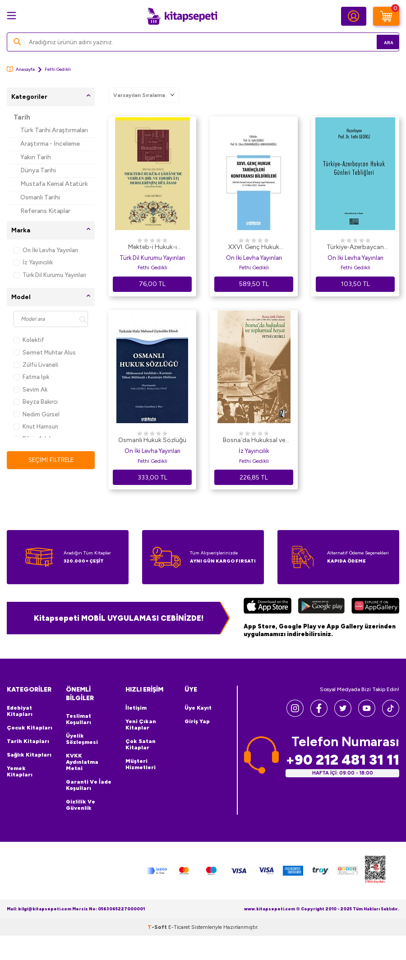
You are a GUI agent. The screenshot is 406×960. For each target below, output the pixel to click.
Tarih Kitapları (28, 741)
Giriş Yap (197, 721)
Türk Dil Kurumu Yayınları (50, 275)
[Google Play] (321, 607)
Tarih (22, 117)
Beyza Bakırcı (36, 401)
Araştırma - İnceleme (50, 144)
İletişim (136, 708)
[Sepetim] (386, 16)
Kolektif (29, 340)
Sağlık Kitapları (29, 755)
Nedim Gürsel (37, 414)
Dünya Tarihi (38, 170)
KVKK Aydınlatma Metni (82, 761)
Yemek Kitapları (19, 771)
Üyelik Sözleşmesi (82, 739)
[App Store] (267, 607)
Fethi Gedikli (152, 267)
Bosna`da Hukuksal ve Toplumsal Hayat (254, 440)
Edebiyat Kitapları (19, 711)
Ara (379, 42)
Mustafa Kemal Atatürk (54, 184)
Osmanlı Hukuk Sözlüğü (152, 440)
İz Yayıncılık (33, 262)
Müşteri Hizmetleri (140, 764)
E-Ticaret (179, 927)
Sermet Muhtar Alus (45, 352)
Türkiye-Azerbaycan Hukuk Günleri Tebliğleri (355, 247)
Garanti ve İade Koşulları (88, 785)
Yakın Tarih (35, 157)
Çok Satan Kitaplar (140, 744)
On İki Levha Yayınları (46, 250)
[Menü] (11, 15)
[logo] (181, 16)
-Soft (158, 927)
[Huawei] (375, 607)
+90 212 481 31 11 (342, 759)
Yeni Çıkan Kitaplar (140, 724)
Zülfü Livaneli (36, 364)
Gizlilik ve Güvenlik (80, 804)
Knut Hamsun (36, 426)
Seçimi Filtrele (51, 460)
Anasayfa (21, 69)
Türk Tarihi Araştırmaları (54, 130)
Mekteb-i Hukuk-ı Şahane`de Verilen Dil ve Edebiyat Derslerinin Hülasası (152, 247)
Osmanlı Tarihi (40, 197)
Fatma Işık (31, 377)
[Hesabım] (354, 16)
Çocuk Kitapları (29, 728)
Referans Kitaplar (45, 211)
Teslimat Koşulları (78, 719)
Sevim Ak (30, 389)
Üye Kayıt (198, 708)
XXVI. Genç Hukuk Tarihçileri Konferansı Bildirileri (254, 247)
